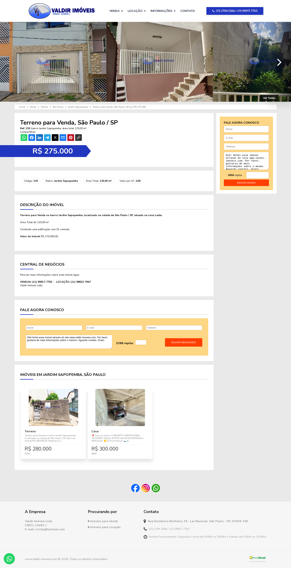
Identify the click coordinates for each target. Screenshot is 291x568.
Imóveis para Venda (103, 521)
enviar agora (246, 185)
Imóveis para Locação (104, 527)
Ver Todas (269, 98)
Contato (187, 11)
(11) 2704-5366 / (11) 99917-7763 (234, 10)
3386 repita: (124, 343)
